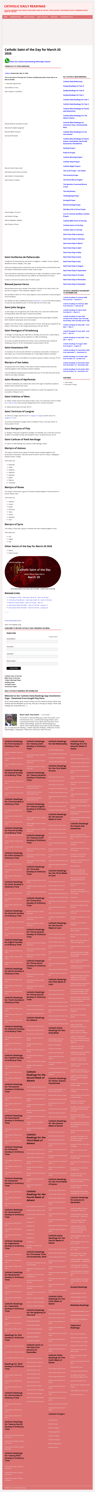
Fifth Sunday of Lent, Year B (56, 994)
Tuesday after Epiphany (33, 1325)
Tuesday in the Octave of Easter (58, 1099)
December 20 (30, 1230)
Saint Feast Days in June (33, 1378)
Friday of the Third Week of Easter (58, 1225)
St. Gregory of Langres (35, 416)
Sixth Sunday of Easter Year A (57, 1368)
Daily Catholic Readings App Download (21, 691)
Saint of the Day (42, 17)
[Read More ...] (22, 706)
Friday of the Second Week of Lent (58, 860)
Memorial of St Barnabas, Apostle (80, 972)
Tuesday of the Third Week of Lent (58, 897)
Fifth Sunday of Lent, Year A (56, 990)
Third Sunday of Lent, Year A (57, 881)
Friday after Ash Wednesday (57, 758)
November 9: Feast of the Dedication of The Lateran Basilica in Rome (80, 1117)
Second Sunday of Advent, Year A (36, 1087)
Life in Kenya (68, 382)
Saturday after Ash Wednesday (58, 761)
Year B (72, 1126)
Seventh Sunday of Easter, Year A (80, 759)
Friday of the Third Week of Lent (58, 913)
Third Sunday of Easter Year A (57, 1190)
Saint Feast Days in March (34, 1366)
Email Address (11, 639)
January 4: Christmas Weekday (35, 1306)
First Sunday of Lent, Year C (56, 785)
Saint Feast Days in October (34, 1393)
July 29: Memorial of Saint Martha (79, 1021)
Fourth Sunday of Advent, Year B (36, 1210)
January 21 (38, 301)
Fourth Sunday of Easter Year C (57, 1257)
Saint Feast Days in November (35, 1397)
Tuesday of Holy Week (55, 1049)
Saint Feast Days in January (34, 1358)
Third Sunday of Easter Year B (57, 1194)
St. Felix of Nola (11, 403)
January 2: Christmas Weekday (35, 1298)
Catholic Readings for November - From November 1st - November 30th (80, 1273)
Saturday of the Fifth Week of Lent (58, 1024)
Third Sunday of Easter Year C (57, 1198)
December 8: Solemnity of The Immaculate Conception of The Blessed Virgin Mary (79, 1138)
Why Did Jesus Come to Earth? (78, 1338)
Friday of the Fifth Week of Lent (57, 1020)
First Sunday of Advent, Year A (35, 1026)
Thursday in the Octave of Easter (58, 1109)
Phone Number (12, 661)
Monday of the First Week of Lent (58, 788)
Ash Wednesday (75, 866)
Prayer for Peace (53, 1447)
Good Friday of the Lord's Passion (58, 1068)
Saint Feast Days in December (35, 1401)
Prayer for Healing (54, 1428)
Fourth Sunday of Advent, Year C (36, 1214)
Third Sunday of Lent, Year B (57, 885)
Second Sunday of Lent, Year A (57, 825)
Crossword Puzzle (67, 17)
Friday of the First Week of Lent (57, 806)
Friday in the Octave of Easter (57, 1113)
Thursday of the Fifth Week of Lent (58, 1016)
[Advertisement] (47, 32)
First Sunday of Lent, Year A (56, 777)
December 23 (30, 1242)
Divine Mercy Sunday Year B (57, 1136)
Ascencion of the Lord (76, 755)
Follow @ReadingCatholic (13, 620)
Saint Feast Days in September (35, 1390)
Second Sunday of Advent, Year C (36, 1095)
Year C (73, 919)
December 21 (30, 1234)
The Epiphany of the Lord (34, 1317)
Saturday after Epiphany (34, 1341)
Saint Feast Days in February (35, 1362)
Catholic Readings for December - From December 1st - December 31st (80, 1281)
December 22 (30, 1238)
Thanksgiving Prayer (54, 1432)
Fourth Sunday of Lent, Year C (57, 942)
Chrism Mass (74, 897)
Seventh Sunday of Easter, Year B (80, 762)
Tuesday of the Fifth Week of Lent (58, 1006)
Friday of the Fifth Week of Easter (58, 1345)
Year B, (77, 968)
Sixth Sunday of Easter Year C (57, 1376)
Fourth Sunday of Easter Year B (57, 1253)
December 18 (30, 1222)
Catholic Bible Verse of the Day (79, 1390)
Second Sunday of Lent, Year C (57, 833)
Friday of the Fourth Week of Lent (58, 969)
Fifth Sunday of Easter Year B (57, 1314)
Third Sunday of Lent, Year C (57, 889)
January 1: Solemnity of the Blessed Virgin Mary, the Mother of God (80, 836)
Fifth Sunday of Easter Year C (57, 1318)
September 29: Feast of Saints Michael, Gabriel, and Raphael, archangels (79, 1077)
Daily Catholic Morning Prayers (79, 1371)
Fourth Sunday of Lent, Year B (57, 938)
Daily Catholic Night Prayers (78, 1381)
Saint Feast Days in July (33, 1382)
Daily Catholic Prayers (76, 1367)
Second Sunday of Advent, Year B (36, 1091)
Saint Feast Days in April (33, 1370)
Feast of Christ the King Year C (35, 1013)
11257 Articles (45, 715)
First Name (10, 647)
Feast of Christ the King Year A (35, 1005)
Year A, (85, 917)
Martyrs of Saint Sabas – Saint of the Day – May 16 (25, 602)
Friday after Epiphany (33, 1337)
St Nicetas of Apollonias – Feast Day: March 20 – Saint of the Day (30, 600)
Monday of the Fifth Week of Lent (58, 1002)
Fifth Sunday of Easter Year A (57, 1310)
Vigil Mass (85, 954)
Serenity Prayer (53, 1420)
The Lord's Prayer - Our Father (79, 1341)
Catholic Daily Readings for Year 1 (80, 1311)
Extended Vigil (74, 956)
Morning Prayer (15, 17)
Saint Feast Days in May (33, 1374)
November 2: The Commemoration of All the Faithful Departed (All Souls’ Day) (80, 1109)
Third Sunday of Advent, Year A (35, 1149)
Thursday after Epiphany (34, 1333)
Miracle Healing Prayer (55, 1443)
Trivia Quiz (54, 17)
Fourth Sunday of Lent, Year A (57, 934)
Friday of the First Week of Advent (36, 1061)
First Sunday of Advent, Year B (35, 1030)
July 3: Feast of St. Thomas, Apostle (80, 1005)
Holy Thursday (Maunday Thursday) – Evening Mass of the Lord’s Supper (79, 891)
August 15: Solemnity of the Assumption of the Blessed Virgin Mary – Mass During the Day (79, 1038)
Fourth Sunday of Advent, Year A (36, 1206)
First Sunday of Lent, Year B (56, 781)
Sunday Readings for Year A (78, 1293)
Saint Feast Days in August (34, 1386)
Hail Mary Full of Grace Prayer (78, 1345)
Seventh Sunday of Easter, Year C (80, 766)
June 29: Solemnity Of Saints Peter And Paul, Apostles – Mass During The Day (80, 999)
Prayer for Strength (54, 1439)
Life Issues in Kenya (71, 384)
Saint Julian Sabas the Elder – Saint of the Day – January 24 (28, 608)
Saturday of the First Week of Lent (58, 810)
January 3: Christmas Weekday (35, 1302)
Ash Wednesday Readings (56, 750)
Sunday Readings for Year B (78, 1297)
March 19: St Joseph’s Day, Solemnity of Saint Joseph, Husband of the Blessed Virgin (79, 872)
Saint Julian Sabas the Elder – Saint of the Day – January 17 (28, 605)
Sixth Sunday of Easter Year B (57, 1372)
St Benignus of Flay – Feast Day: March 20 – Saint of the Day (28, 597)
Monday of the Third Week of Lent (58, 893)
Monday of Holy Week (55, 1045)
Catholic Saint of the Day (77, 1394)
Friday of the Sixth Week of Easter (58, 1404)
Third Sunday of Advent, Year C (35, 1157)
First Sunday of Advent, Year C (35, 1034)
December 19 (30, 1226)
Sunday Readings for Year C (78, 1301)
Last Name (10, 654)
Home (5, 17)
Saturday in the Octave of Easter (58, 1117)
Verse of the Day (29, 17)
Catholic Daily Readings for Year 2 (80, 1315)
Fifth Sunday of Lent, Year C (56, 998)
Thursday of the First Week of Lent (58, 802)
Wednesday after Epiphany (34, 1329)
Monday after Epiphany (33, 1321)
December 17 (30, 1218)
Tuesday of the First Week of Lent (58, 792)
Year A (88, 1124)
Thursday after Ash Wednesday (58, 754)
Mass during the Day (76, 954)
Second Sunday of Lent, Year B (57, 829)
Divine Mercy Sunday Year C (57, 1140)
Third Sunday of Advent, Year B (35, 1153)
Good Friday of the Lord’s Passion (80, 901)
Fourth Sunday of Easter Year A (57, 1249)
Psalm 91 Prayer (53, 1424)
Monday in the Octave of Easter (58, 1095)
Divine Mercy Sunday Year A (57, 1132)
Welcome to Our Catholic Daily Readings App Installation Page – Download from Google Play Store (33, 697)
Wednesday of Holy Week (56, 1052)
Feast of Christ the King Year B (35, 1009)
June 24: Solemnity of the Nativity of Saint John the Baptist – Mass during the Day (79, 991)
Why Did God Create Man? (77, 1334)
